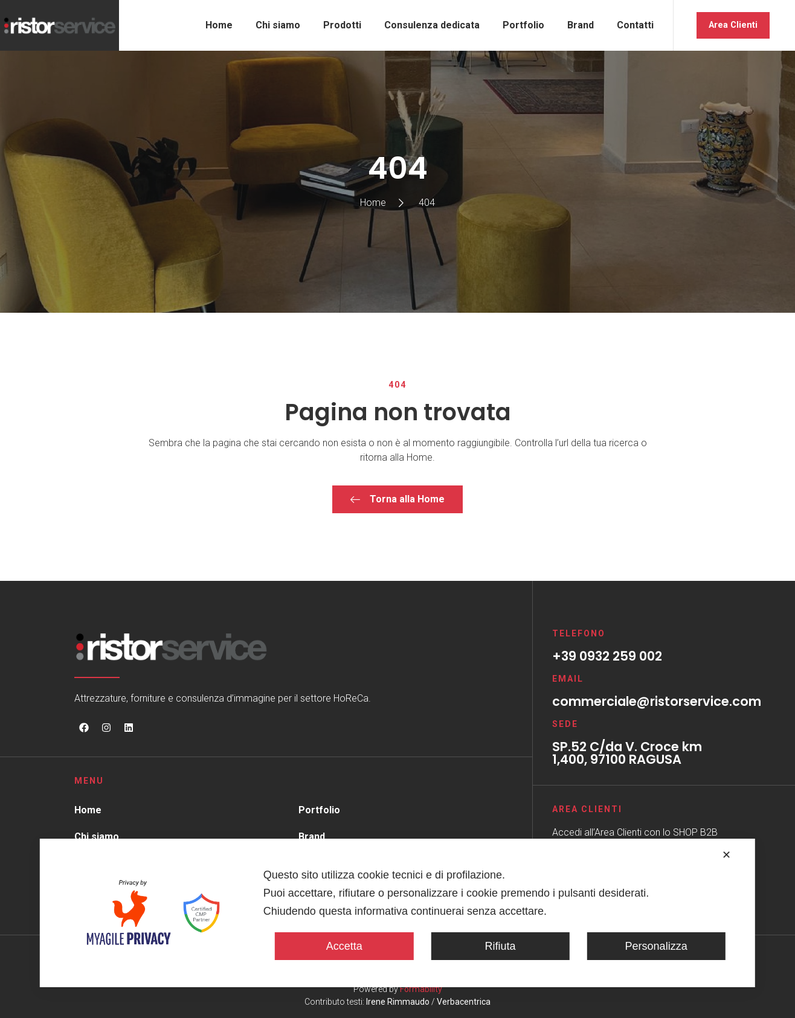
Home (219, 25)
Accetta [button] (344, 946)
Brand (580, 25)
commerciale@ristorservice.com (656, 701)
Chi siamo (278, 25)
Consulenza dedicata (432, 25)
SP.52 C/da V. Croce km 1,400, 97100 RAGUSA (627, 753)
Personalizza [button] (656, 946)
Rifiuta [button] (499, 946)
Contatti (635, 25)
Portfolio (523, 25)
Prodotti (342, 25)
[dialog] (397, 913)
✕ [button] (726, 855)
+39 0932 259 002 (607, 656)
